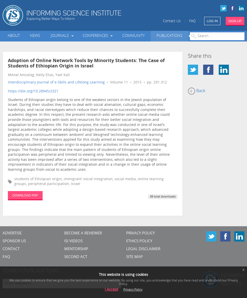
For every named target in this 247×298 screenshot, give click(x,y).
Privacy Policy (140, 233)
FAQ (192, 21)
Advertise (12, 233)
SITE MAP (134, 257)
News (35, 36)
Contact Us (172, 21)
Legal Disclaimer (143, 249)
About (14, 36)
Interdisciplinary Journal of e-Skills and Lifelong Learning (56, 82)
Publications (169, 36)
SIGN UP (235, 21)
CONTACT (11, 249)
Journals (61, 36)
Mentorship (76, 249)
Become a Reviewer (83, 233)
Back (196, 91)
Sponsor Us (14, 241)
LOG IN (212, 21)
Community (133, 36)
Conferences (96, 36)
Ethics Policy (139, 241)
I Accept (111, 290)
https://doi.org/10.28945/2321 (33, 91)
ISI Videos (73, 241)
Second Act (75, 257)
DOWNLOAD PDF (25, 195)
